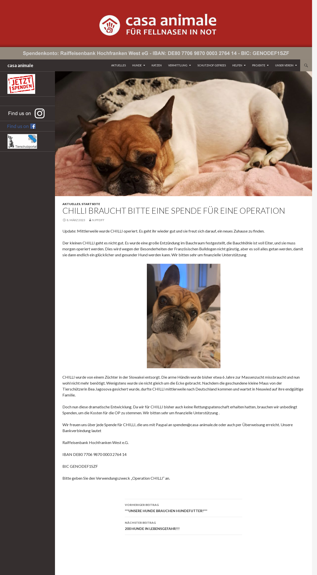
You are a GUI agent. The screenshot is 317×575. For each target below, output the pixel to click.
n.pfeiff (98, 220)
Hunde (137, 65)
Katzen (157, 65)
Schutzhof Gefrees (211, 65)
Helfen (237, 65)
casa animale (20, 65)
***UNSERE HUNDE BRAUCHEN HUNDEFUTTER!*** (183, 507)
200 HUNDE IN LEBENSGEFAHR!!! (183, 525)
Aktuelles (118, 65)
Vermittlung (177, 65)
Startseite (90, 204)
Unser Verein (284, 65)
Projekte (258, 65)
